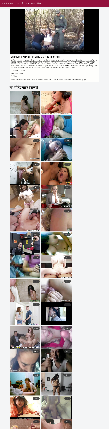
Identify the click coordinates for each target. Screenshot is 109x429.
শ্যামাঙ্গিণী (68, 79)
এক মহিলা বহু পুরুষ (24, 79)
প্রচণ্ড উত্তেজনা (37, 79)
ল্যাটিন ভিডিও (58, 79)
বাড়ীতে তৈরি (48, 79)
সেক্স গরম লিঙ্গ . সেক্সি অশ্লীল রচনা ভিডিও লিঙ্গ (21, 3)
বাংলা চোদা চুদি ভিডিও (25, 426)
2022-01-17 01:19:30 (18, 70)
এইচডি (13, 79)
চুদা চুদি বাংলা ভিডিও (45, 426)
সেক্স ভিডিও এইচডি (84, 426)
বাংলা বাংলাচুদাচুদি (65, 426)
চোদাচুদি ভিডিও (6, 426)
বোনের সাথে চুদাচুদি (80, 79)
